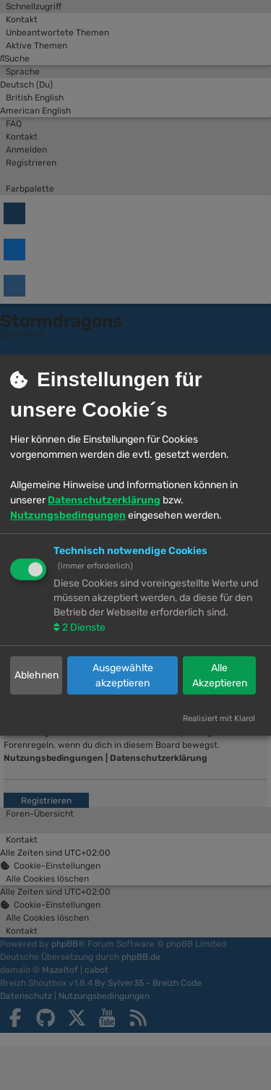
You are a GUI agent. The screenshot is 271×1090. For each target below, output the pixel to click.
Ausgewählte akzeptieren (123, 675)
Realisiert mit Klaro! (219, 719)
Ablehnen (36, 676)
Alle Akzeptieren (219, 675)
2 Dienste (83, 627)
